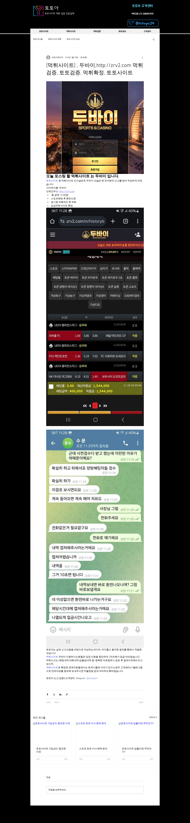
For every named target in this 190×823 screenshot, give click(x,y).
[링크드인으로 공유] (60, 694)
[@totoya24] (143, 23)
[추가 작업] (142, 57)
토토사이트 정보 (73, 39)
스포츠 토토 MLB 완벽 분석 (93, 748)
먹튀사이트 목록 (54, 39)
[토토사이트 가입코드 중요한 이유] (52, 733)
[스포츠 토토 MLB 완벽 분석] (95, 733)
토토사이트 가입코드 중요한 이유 (51, 750)
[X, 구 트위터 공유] (54, 694)
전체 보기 (153, 717)
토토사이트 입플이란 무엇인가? (136, 750)
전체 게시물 (38, 39)
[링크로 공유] (67, 694)
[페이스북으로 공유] (47, 694)
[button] (153, 39)
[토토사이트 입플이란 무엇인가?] (138, 733)
